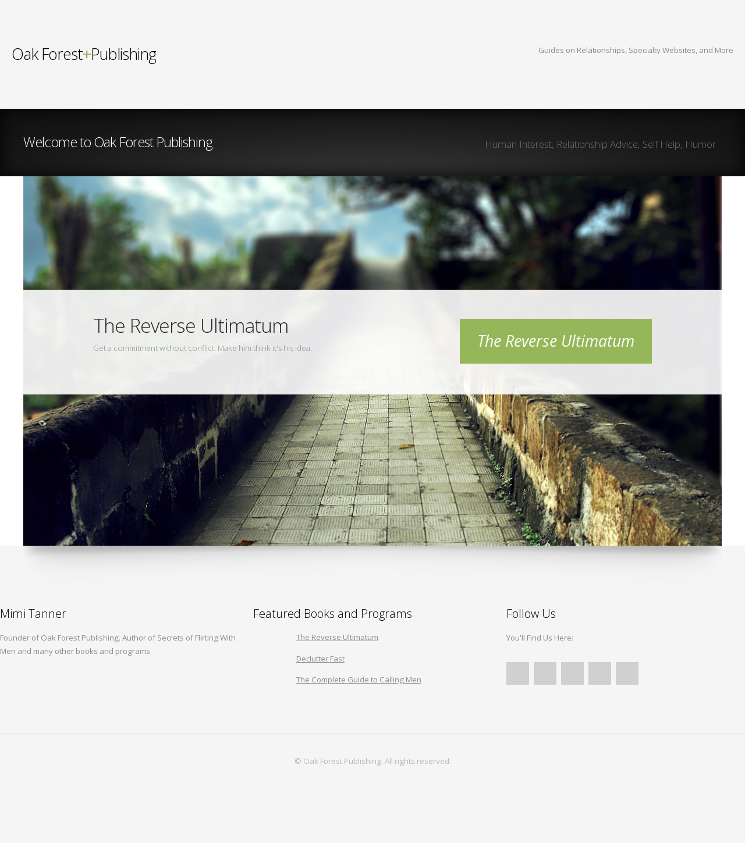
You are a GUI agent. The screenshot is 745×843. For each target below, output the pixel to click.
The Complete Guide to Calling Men (358, 679)
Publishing (84, 54)
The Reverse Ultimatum (555, 340)
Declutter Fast (320, 658)
